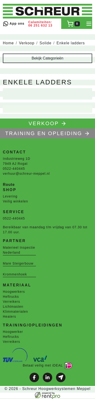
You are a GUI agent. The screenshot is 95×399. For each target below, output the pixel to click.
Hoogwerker (13, 332)
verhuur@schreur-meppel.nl (26, 173)
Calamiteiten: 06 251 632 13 (40, 23)
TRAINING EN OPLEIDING (47, 133)
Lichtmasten (13, 306)
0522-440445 (14, 168)
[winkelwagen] (73, 23)
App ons (13, 24)
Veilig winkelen (15, 201)
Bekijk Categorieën (47, 58)
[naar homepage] (47, 11)
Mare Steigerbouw (18, 263)
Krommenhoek (15, 274)
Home (8, 43)
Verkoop (27, 43)
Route (9, 185)
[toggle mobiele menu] (89, 23)
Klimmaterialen (15, 311)
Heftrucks (11, 296)
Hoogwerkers (14, 292)
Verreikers (11, 301)
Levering (10, 196)
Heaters (9, 316)
